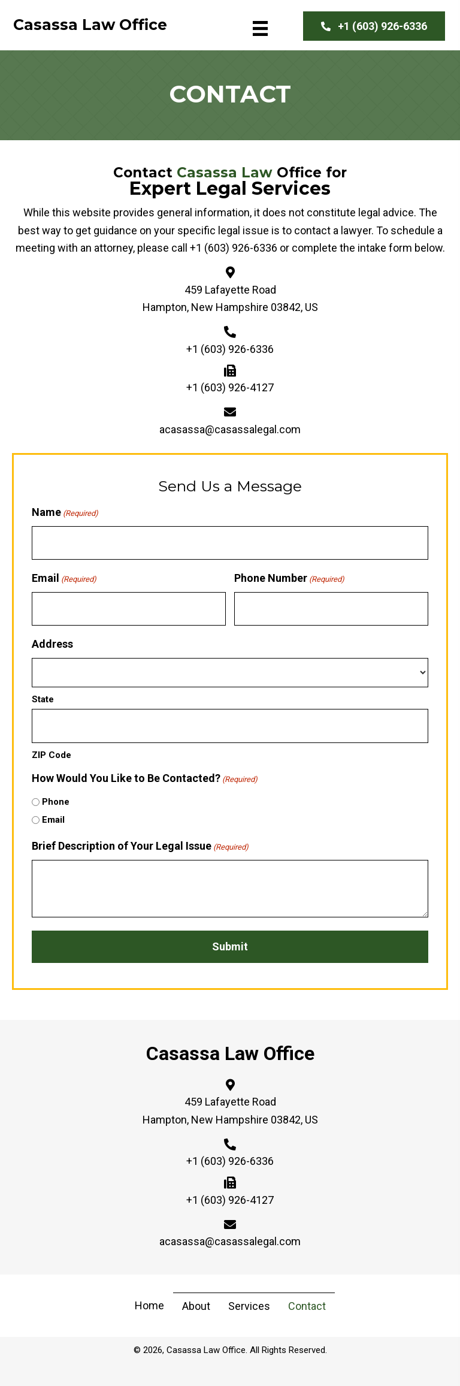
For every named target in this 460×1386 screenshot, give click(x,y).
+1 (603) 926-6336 (233, 247)
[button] (374, 26)
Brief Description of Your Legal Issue (140, 846)
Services (249, 1305)
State (43, 698)
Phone (55, 800)
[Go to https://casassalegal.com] (90, 27)
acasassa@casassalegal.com (230, 429)
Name (65, 513)
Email (64, 578)
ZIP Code (51, 753)
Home (149, 1305)
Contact (307, 1305)
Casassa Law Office (230, 1052)
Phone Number (289, 578)
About (196, 1305)
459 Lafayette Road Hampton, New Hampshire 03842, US (230, 1110)
